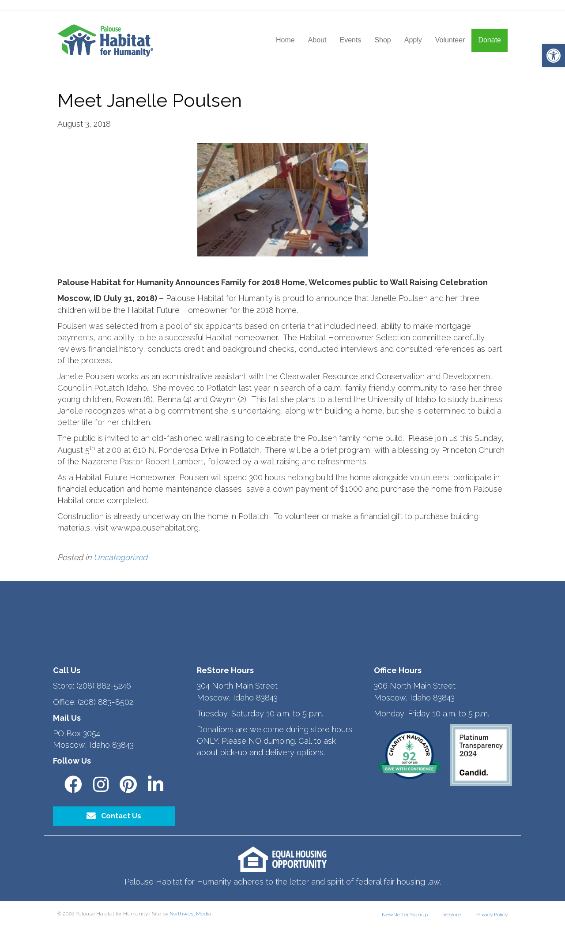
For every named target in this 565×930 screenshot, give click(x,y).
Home (285, 40)
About (317, 40)
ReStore (451, 914)
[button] (553, 55)
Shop (382, 40)
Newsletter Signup (405, 914)
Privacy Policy (491, 914)
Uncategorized (120, 557)
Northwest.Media (190, 914)
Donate (489, 40)
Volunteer (450, 40)
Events (350, 40)
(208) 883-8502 (105, 702)
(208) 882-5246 (103, 685)
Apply (413, 40)
